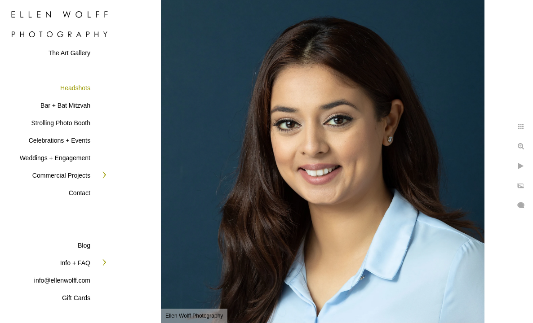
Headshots (75, 88)
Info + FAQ (75, 262)
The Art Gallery (69, 53)
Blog (84, 245)
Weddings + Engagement (55, 158)
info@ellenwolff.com (62, 280)
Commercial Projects (61, 175)
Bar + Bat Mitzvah (65, 105)
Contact (79, 192)
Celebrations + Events (59, 140)
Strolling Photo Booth (60, 123)
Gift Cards (76, 297)
